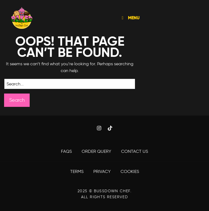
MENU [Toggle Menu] (129, 18)
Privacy (102, 171)
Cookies (130, 171)
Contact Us (134, 151)
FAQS (67, 151)
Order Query (97, 151)
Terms (77, 171)
